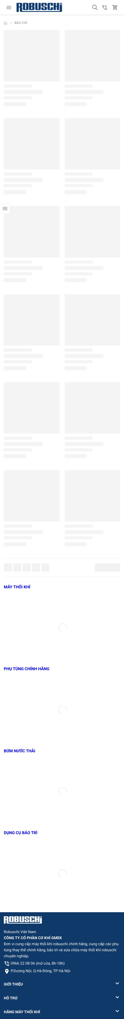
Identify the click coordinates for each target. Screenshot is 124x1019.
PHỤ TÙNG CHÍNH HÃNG (26, 668)
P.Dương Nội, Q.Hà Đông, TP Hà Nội (40, 971)
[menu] (9, 8)
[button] (95, 8)
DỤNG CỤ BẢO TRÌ (21, 832)
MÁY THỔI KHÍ (17, 587)
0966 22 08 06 (38, 963)
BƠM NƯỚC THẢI (19, 751)
